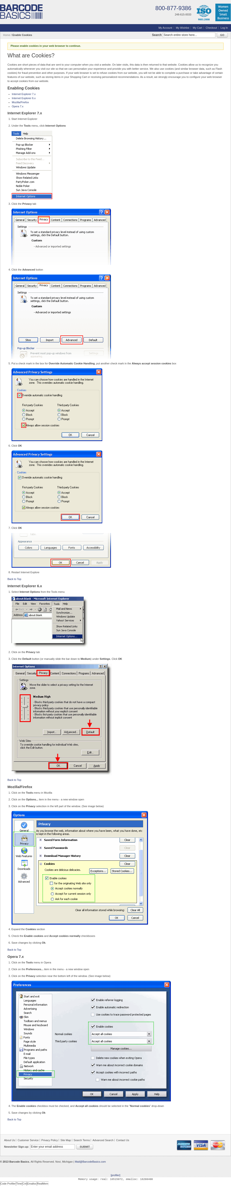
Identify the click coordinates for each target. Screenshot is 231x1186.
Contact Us (122, 1140)
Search (157, 35)
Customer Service (28, 1140)
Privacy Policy (49, 1140)
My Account (165, 27)
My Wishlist (182, 27)
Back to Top (14, 579)
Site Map (65, 1140)
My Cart (197, 27)
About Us (9, 1140)
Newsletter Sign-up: (16, 1146)
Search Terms (82, 1140)
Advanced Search (103, 1140)
